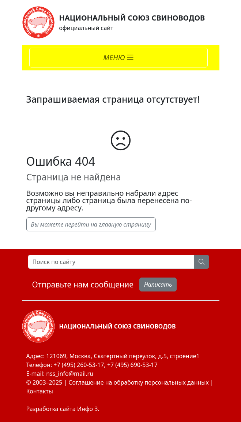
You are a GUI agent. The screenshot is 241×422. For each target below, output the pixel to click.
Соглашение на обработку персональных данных (138, 382)
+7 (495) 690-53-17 (132, 365)
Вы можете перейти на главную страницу (91, 224)
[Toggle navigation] (118, 57)
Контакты (39, 391)
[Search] (111, 262)
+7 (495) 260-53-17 (78, 365)
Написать (158, 284)
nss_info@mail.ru (69, 374)
